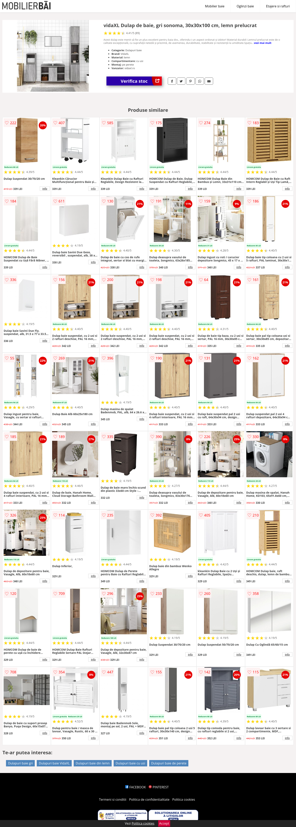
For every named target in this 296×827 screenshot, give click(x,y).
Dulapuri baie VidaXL (54, 763)
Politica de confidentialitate (149, 799)
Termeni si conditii (112, 799)
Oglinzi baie (245, 6)
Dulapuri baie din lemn (93, 763)
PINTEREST (159, 787)
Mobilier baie (214, 6)
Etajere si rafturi (278, 6)
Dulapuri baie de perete (168, 763)
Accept (164, 823)
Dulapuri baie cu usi (130, 763)
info (44, 188)
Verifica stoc (141, 81)
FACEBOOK (135, 787)
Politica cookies (183, 799)
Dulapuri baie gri (20, 763)
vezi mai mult (262, 43)
